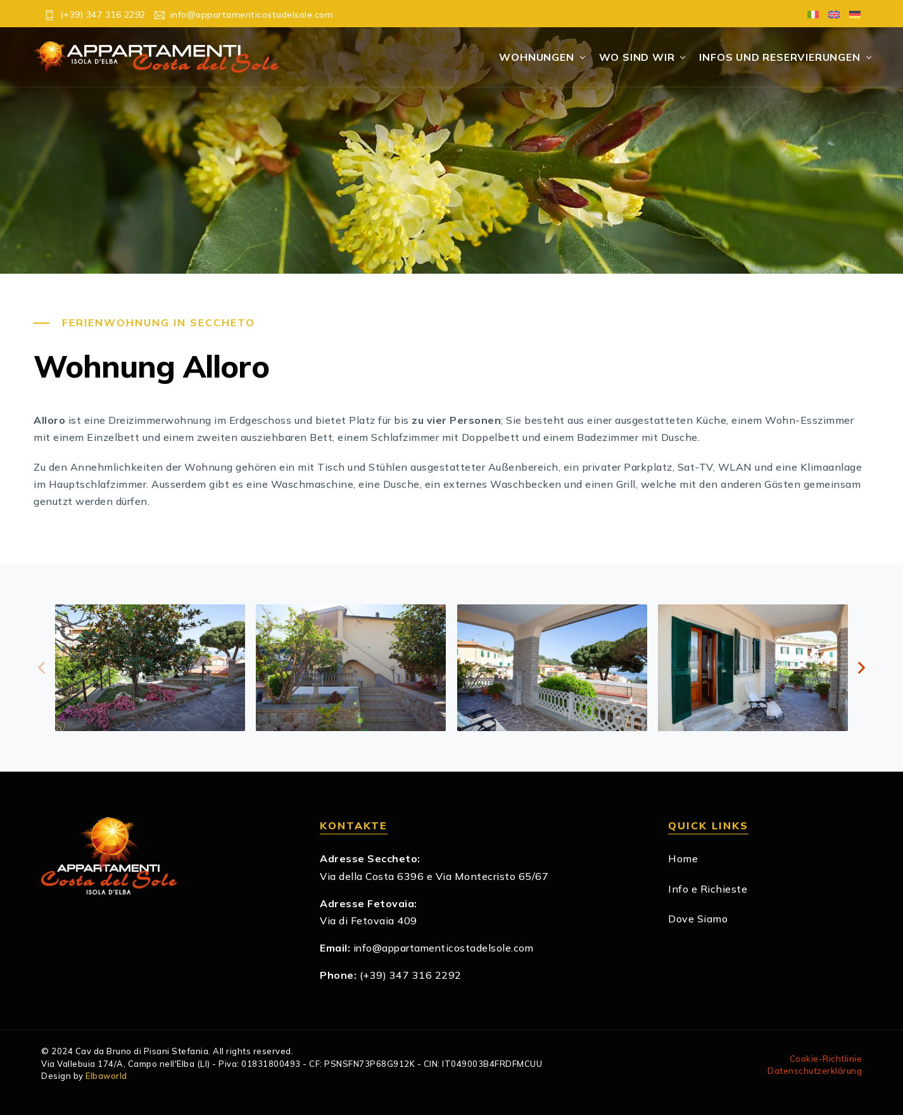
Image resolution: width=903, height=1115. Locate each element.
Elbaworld (106, 1076)
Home (683, 859)
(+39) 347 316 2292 (411, 975)
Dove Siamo (698, 918)
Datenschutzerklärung (814, 1071)
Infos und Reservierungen (779, 57)
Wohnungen (536, 57)
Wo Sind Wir (637, 57)
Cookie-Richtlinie (826, 1059)
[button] (41, 668)
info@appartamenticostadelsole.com (445, 948)
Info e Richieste (707, 888)
